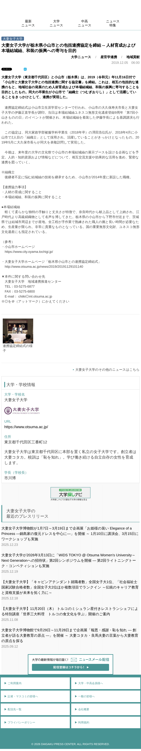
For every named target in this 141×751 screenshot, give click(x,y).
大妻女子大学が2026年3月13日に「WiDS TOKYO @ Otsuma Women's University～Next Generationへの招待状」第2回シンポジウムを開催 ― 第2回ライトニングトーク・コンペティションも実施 (68, 560)
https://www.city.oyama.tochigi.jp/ (29, 252)
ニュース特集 (113, 23)
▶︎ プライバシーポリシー (19, 722)
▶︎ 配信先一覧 (12, 709)
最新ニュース (28, 23)
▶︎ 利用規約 (82, 722)
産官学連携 (109, 57)
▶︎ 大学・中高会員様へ (89, 683)
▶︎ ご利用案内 (12, 683)
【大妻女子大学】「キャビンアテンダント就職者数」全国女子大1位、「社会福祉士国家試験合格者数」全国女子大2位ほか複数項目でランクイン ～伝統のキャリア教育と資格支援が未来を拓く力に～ (70, 587)
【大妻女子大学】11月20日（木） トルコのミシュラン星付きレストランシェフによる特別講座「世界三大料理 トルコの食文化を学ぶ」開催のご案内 (69, 611)
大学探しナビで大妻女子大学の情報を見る (70, 494)
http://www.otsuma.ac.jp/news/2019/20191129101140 (44, 266)
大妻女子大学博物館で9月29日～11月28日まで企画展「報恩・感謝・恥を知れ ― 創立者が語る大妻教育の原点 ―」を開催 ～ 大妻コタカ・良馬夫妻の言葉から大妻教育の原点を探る (69, 635)
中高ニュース (84, 23)
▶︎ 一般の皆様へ (85, 696)
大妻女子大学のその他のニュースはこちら (107, 369)
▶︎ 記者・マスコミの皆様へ (21, 696)
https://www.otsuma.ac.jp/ (26, 427)
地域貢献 (133, 57)
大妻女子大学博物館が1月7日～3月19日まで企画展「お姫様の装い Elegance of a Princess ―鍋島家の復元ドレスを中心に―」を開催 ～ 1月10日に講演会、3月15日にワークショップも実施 (70, 533)
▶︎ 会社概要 (82, 709)
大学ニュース (56, 23)
